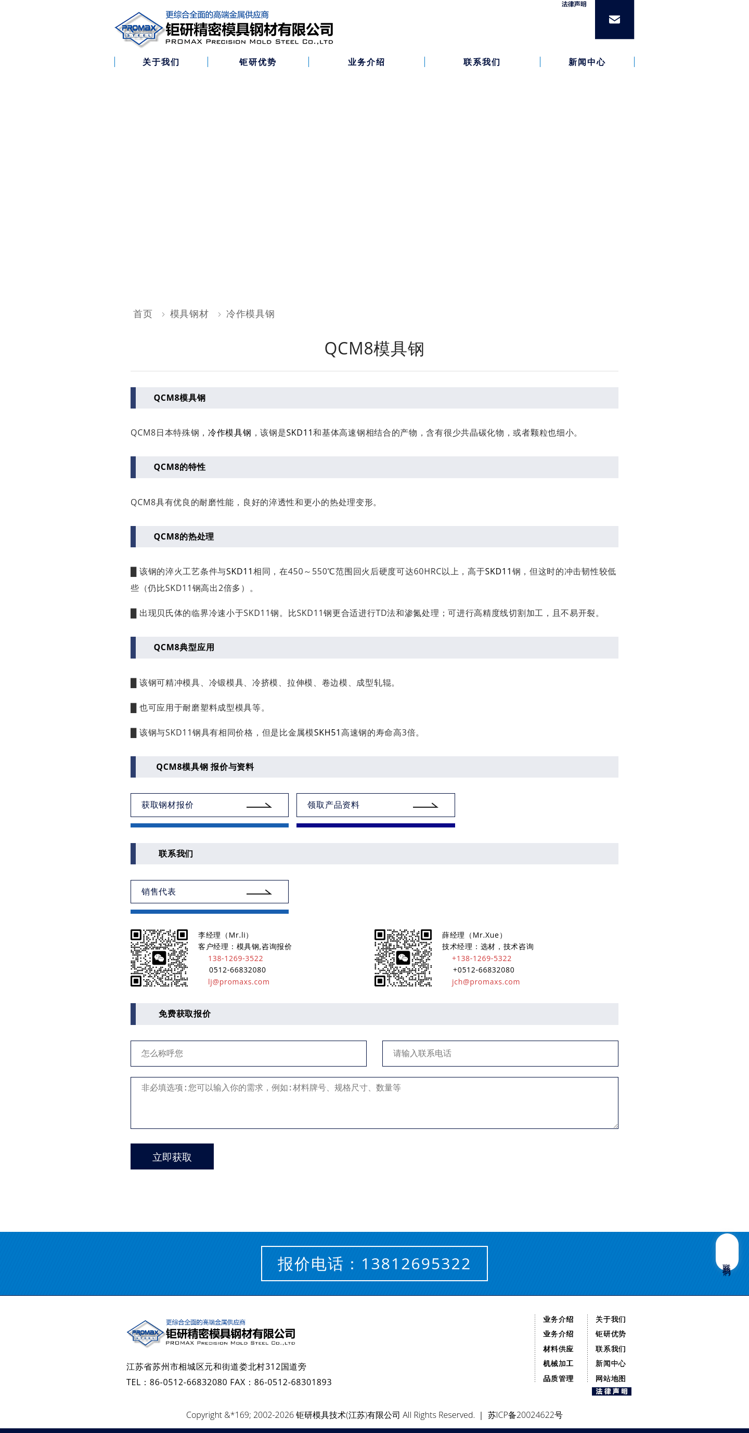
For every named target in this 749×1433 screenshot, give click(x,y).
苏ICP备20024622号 (525, 1415)
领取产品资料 (333, 804)
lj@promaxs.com (234, 982)
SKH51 (327, 732)
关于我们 (611, 1319)
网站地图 (611, 1378)
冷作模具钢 (250, 313)
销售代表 (158, 891)
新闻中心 (611, 1363)
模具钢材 (189, 313)
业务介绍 (558, 1319)
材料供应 (558, 1348)
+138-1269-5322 (477, 958)
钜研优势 (611, 1333)
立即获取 (172, 1157)
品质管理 (558, 1378)
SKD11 (299, 432)
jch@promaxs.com (481, 982)
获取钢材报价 (167, 804)
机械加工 (558, 1363)
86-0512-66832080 (189, 1382)
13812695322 (416, 1263)
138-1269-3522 (230, 958)
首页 (142, 313)
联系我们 (611, 1348)
